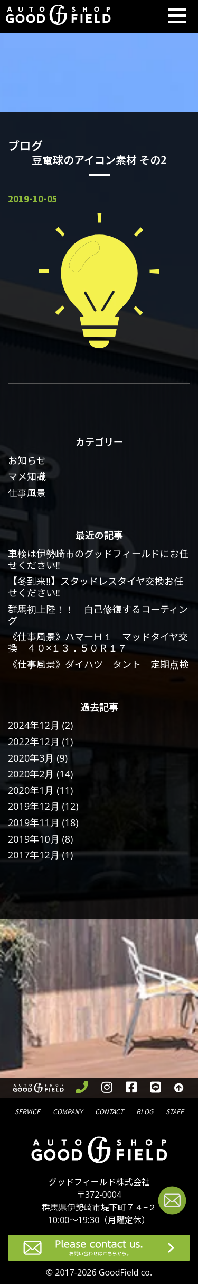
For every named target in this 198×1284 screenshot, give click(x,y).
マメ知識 (27, 476)
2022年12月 (34, 741)
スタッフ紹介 (174, 1111)
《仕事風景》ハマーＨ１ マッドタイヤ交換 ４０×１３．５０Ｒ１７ (98, 642)
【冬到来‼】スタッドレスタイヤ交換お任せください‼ (95, 587)
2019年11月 (34, 822)
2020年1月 (31, 790)
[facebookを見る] (131, 1088)
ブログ (144, 1111)
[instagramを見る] (107, 1088)
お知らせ (27, 460)
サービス (27, 1111)
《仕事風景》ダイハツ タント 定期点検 (98, 664)
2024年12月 (34, 725)
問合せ (109, 1111)
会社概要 (67, 1111)
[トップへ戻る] (178, 1088)
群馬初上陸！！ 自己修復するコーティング (98, 615)
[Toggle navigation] (177, 16)
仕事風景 (27, 492)
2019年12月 (34, 806)
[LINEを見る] (155, 1088)
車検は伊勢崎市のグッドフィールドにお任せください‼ (98, 559)
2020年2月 (31, 773)
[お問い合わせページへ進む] (172, 1202)
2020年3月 (31, 758)
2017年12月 (34, 854)
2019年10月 (34, 839)
